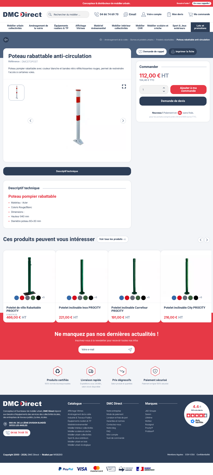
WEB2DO (57, 454)
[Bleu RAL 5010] (16, 298)
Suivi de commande (115, 438)
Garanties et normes (116, 421)
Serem (148, 414)
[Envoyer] (131, 349)
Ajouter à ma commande (188, 89)
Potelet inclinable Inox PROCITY (80, 308)
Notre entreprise (114, 411)
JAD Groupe (150, 411)
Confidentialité (203, 454)
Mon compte (112, 434)
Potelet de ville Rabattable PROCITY (23, 309)
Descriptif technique (67, 171)
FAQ (108, 431)
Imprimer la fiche (182, 51)
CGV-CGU (190, 454)
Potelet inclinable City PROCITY (184, 308)
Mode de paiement (115, 414)
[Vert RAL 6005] (33, 298)
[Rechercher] (68, 14)
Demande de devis (173, 101)
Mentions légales (175, 454)
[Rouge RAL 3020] (22, 298)
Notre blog (111, 428)
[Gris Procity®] (27, 298)
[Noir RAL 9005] (38, 298)
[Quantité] (153, 89)
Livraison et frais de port (117, 417)
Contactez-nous (114, 424)
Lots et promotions (200, 27)
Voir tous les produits (112, 239)
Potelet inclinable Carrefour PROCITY (129, 309)
